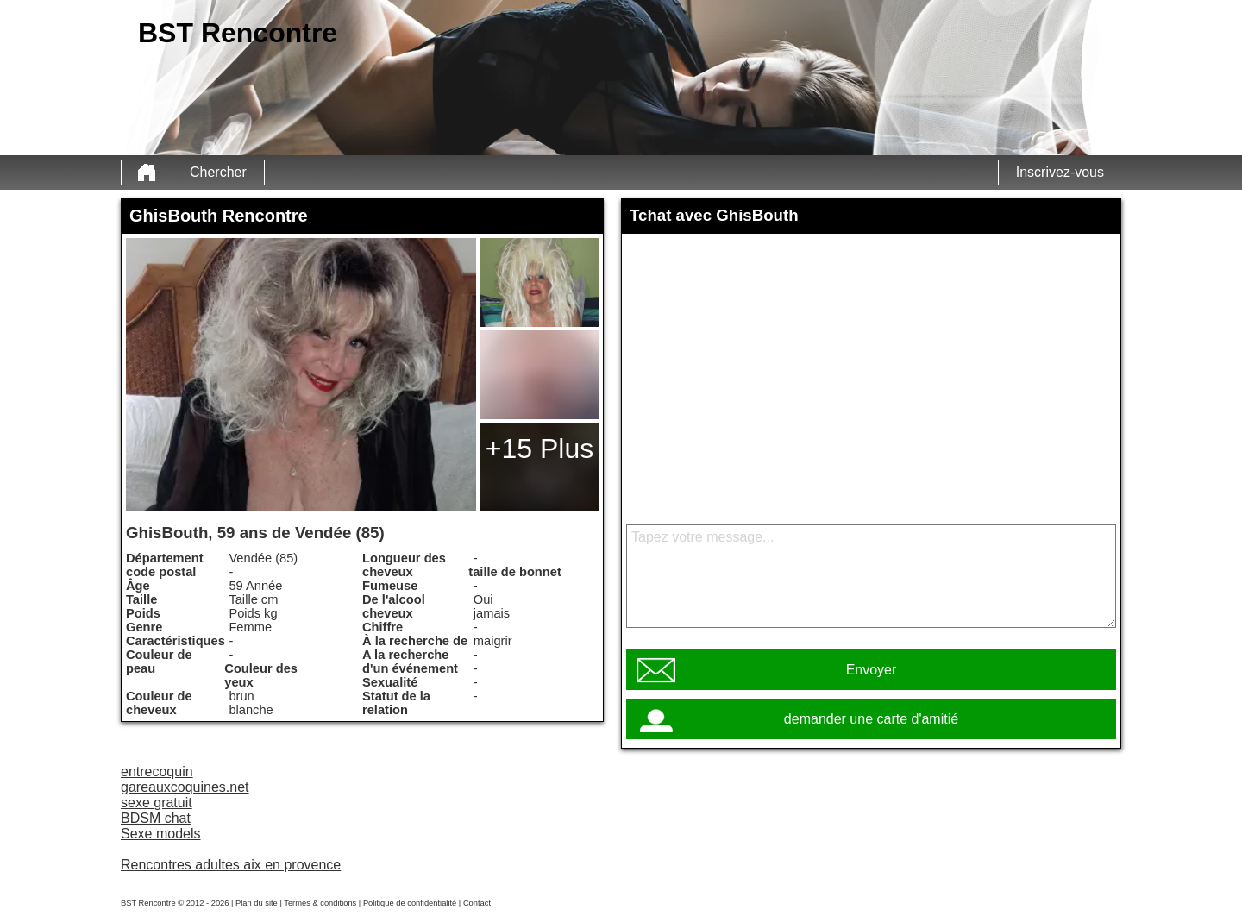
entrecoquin (157, 771)
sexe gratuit (156, 802)
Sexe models (161, 833)
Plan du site (256, 903)
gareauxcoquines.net (185, 787)
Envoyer (871, 669)
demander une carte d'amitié (871, 719)
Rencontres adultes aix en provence (231, 864)
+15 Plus (539, 448)
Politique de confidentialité (409, 903)
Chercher (218, 172)
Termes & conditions (320, 903)
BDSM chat (156, 818)
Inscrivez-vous (1060, 172)
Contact (477, 903)
